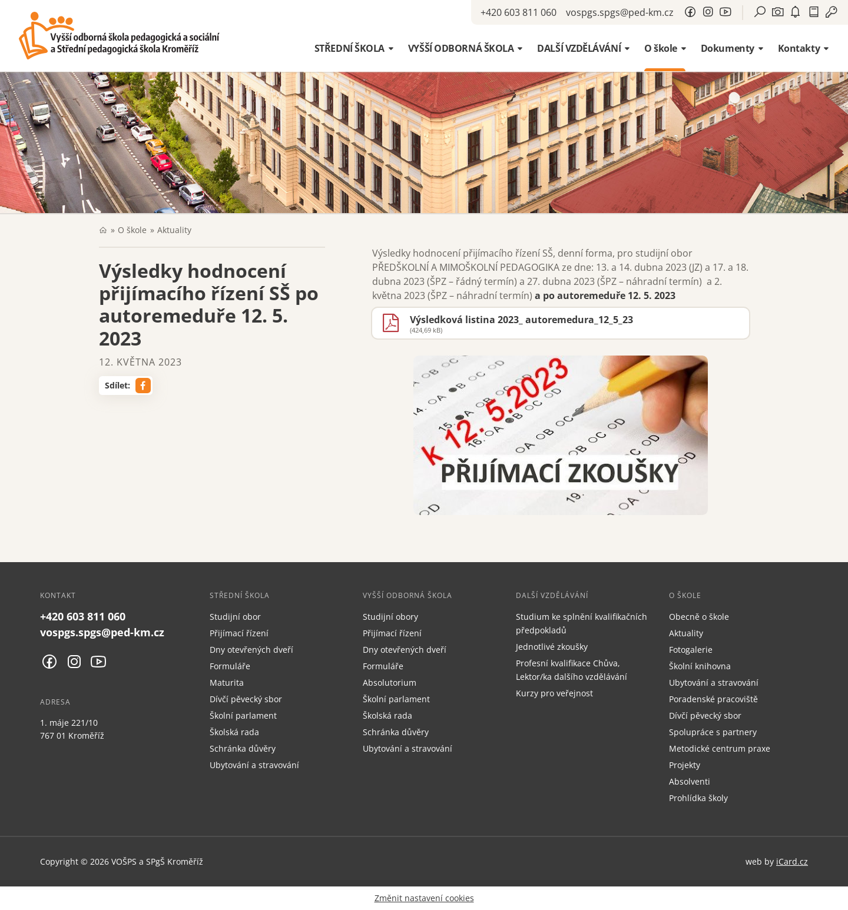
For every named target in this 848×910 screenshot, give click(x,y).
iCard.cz (792, 861)
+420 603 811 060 (518, 12)
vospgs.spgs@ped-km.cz (620, 12)
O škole (132, 229)
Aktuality (174, 229)
